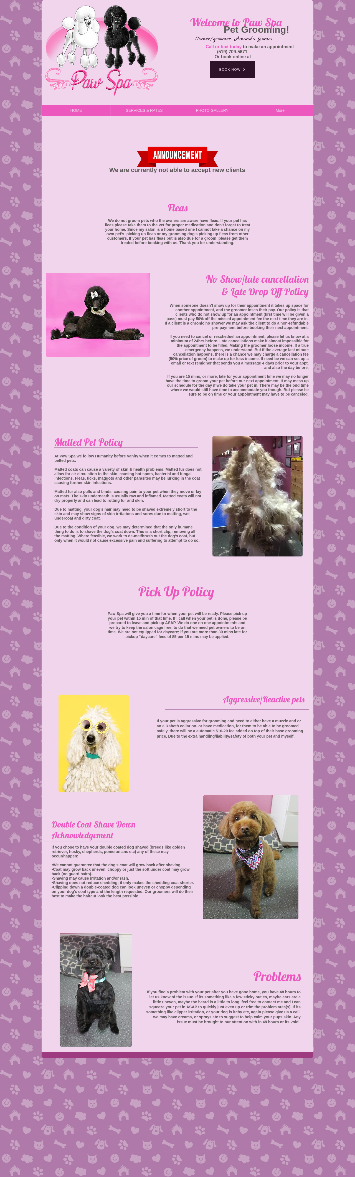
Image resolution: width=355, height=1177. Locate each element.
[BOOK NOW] (232, 69)
